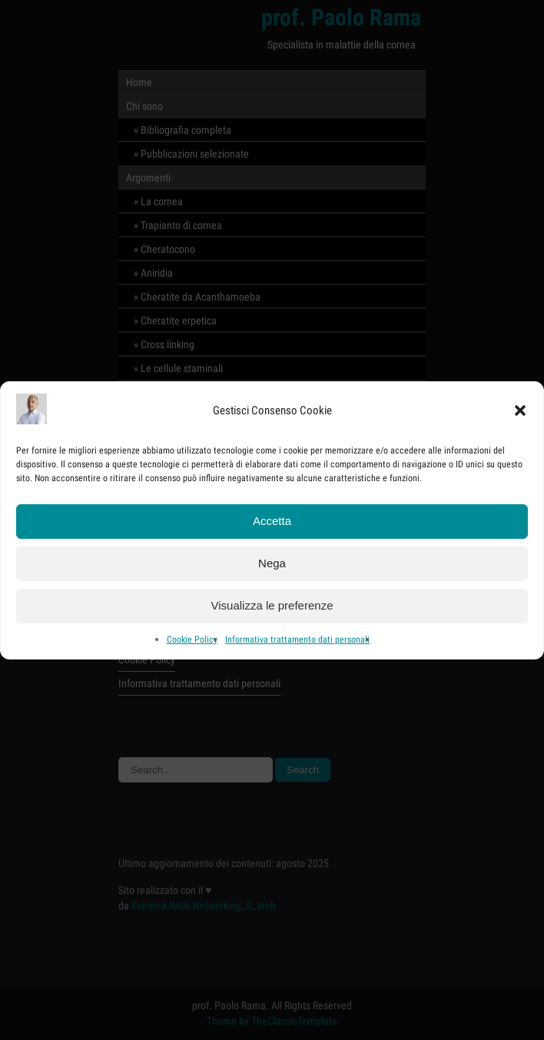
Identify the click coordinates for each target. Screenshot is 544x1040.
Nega (272, 565)
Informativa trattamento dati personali (297, 641)
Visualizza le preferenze (272, 607)
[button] (520, 412)
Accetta (272, 523)
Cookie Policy (192, 641)
